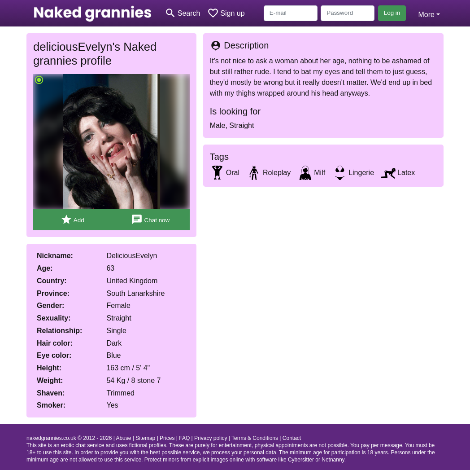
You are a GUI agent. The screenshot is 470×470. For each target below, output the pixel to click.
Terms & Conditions (254, 438)
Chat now (150, 220)
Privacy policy (210, 438)
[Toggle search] (182, 13)
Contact (292, 438)
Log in (392, 12)
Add (72, 220)
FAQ (184, 438)
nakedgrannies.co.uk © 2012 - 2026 (69, 438)
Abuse (123, 438)
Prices (167, 438)
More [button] (426, 14)
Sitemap (145, 438)
